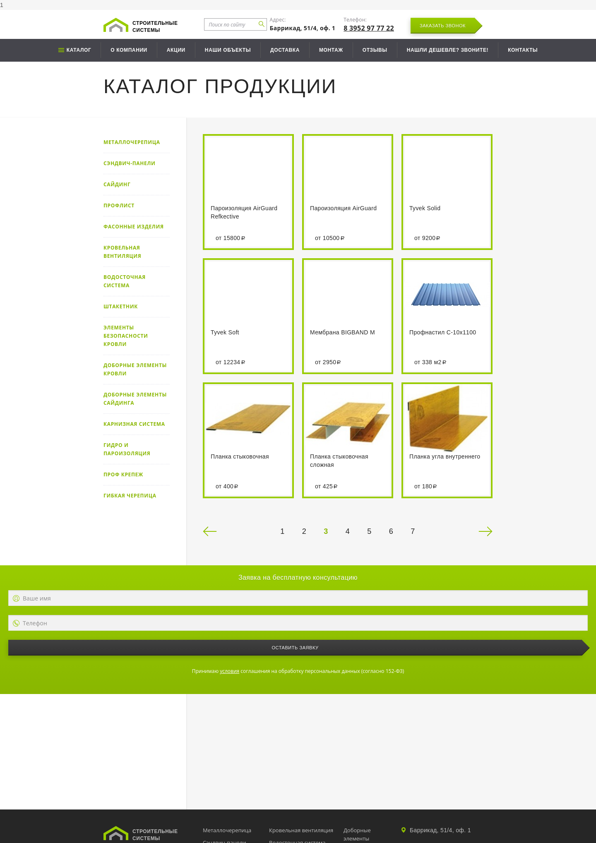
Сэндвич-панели (129, 163)
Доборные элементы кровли (135, 369)
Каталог (79, 50)
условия (229, 671)
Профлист (119, 205)
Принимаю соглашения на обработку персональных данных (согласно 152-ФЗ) (298, 671)
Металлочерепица (131, 142)
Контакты (523, 50)
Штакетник (120, 306)
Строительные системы (155, 26)
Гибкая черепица (129, 495)
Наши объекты (228, 50)
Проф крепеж (123, 474)
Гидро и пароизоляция (126, 449)
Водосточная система (124, 281)
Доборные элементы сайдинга (135, 398)
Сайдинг (116, 184)
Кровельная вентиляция (122, 251)
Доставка (285, 50)
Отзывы (375, 50)
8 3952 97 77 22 (369, 28)
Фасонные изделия (133, 226)
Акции (176, 50)
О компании (129, 50)
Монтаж (331, 50)
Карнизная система (134, 424)
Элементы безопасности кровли (125, 336)
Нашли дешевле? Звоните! (447, 50)
